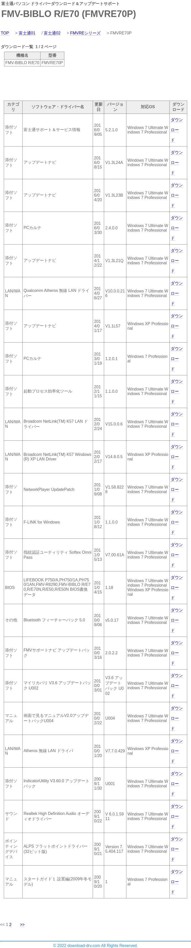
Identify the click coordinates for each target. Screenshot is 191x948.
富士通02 (52, 33)
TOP (5, 33)
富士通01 (27, 33)
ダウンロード (177, 130)
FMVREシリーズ (85, 33)
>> (22, 924)
